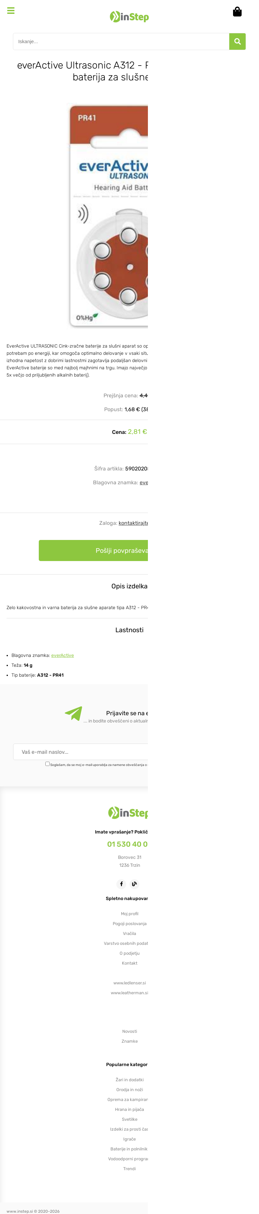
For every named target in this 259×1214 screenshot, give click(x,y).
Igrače (129, 1139)
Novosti (129, 1031)
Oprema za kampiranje (129, 1099)
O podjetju (130, 953)
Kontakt (129, 963)
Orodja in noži (129, 1089)
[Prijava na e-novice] (222, 752)
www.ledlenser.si (129, 982)
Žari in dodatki (130, 1079)
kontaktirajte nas (139, 523)
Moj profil (129, 913)
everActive (153, 482)
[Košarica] (239, 11)
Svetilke (129, 1119)
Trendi (129, 1168)
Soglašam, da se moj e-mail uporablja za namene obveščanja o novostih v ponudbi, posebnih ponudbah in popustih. (138, 765)
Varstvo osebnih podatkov (129, 943)
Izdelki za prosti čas (129, 1129)
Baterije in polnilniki (129, 1148)
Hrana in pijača (129, 1109)
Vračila (129, 933)
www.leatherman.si (129, 992)
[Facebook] (123, 884)
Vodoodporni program (129, 1158)
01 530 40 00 (129, 844)
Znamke (130, 1041)
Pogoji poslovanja (130, 923)
